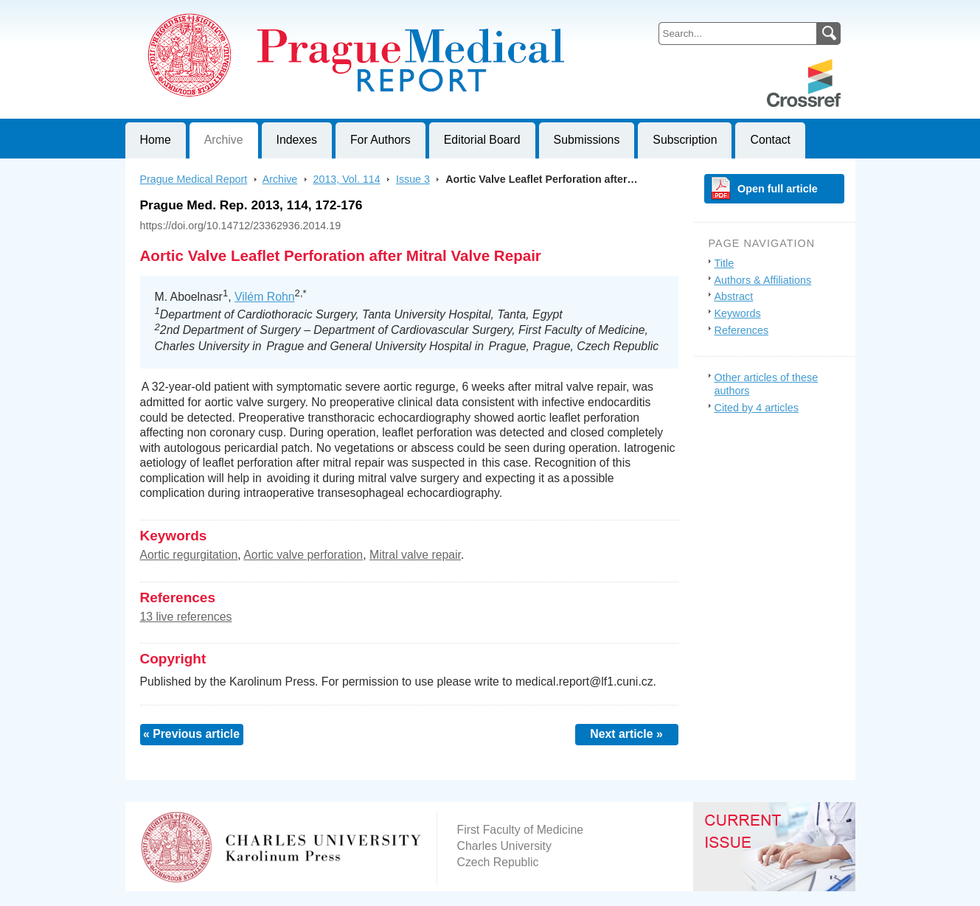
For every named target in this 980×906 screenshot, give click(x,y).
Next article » (626, 734)
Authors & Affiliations (763, 280)
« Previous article (191, 734)
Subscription (685, 139)
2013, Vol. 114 (346, 179)
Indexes (297, 139)
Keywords (738, 313)
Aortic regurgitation (189, 554)
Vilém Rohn (264, 296)
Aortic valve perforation (303, 554)
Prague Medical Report (194, 179)
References (742, 330)
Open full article (777, 189)
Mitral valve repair (415, 554)
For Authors (380, 139)
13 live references (186, 616)
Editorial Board (482, 139)
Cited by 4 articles (757, 408)
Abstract (734, 296)
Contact (770, 139)
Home (155, 139)
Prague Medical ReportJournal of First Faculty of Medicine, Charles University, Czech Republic (306, 12)
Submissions (587, 139)
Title (724, 263)
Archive (223, 139)
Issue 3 (413, 179)
